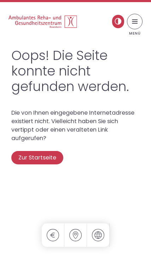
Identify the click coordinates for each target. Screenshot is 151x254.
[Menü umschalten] (135, 21)
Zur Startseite (37, 157)
